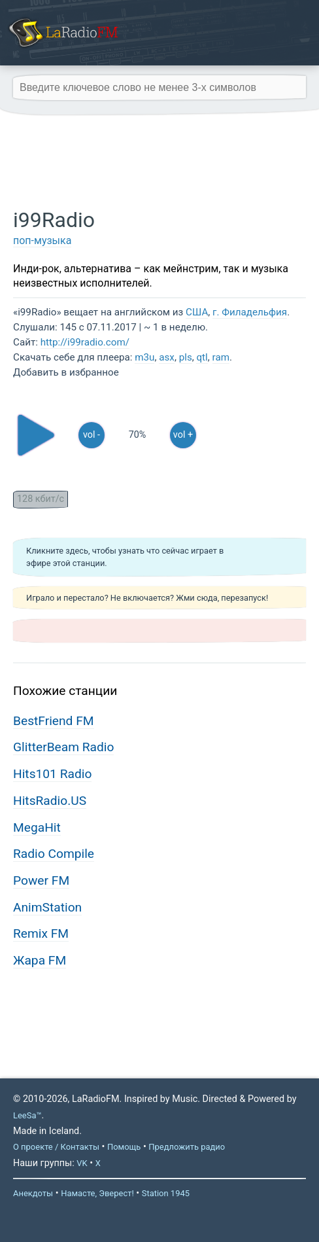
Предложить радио (186, 1147)
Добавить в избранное (66, 372)
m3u (144, 357)
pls (185, 357)
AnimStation (47, 907)
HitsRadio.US (49, 800)
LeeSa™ (27, 1115)
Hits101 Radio (52, 773)
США (197, 312)
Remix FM (41, 933)
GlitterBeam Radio (63, 746)
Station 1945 (166, 1193)
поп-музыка (42, 240)
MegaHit (37, 827)
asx (167, 357)
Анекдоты (33, 1193)
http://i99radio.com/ (85, 342)
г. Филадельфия (249, 312)
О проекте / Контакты (56, 1147)
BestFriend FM (53, 720)
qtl (201, 357)
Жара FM (39, 960)
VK (81, 1163)
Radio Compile (53, 853)
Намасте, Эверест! (97, 1193)
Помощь (124, 1147)
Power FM (41, 880)
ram (220, 357)
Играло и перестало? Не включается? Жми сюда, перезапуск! (147, 598)
